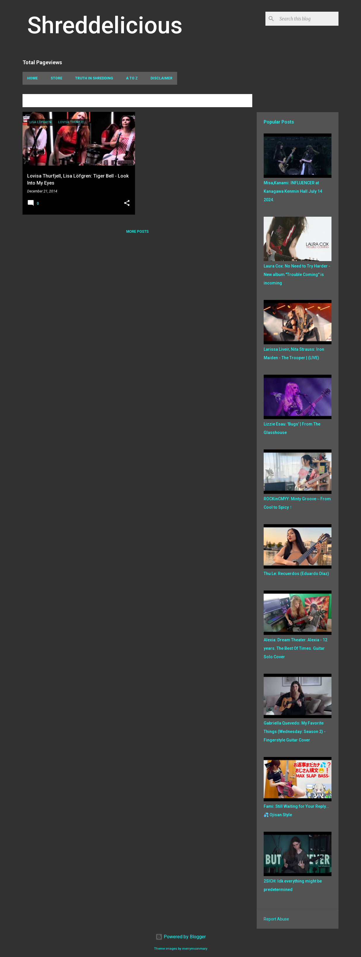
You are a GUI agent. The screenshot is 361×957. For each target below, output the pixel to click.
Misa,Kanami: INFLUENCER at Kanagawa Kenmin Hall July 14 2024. (293, 191)
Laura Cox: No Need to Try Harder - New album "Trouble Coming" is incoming (297, 274)
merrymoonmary (194, 949)
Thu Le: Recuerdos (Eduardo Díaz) (296, 573)
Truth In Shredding (94, 78)
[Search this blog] (307, 19)
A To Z (132, 78)
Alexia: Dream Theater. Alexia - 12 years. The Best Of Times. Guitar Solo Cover (295, 648)
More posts (137, 232)
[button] (126, 203)
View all (240, 101)
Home (32, 78)
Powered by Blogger (181, 936)
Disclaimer (161, 78)
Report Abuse (276, 919)
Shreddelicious (104, 25)
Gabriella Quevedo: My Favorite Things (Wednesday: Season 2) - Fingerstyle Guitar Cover (295, 731)
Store (56, 78)
